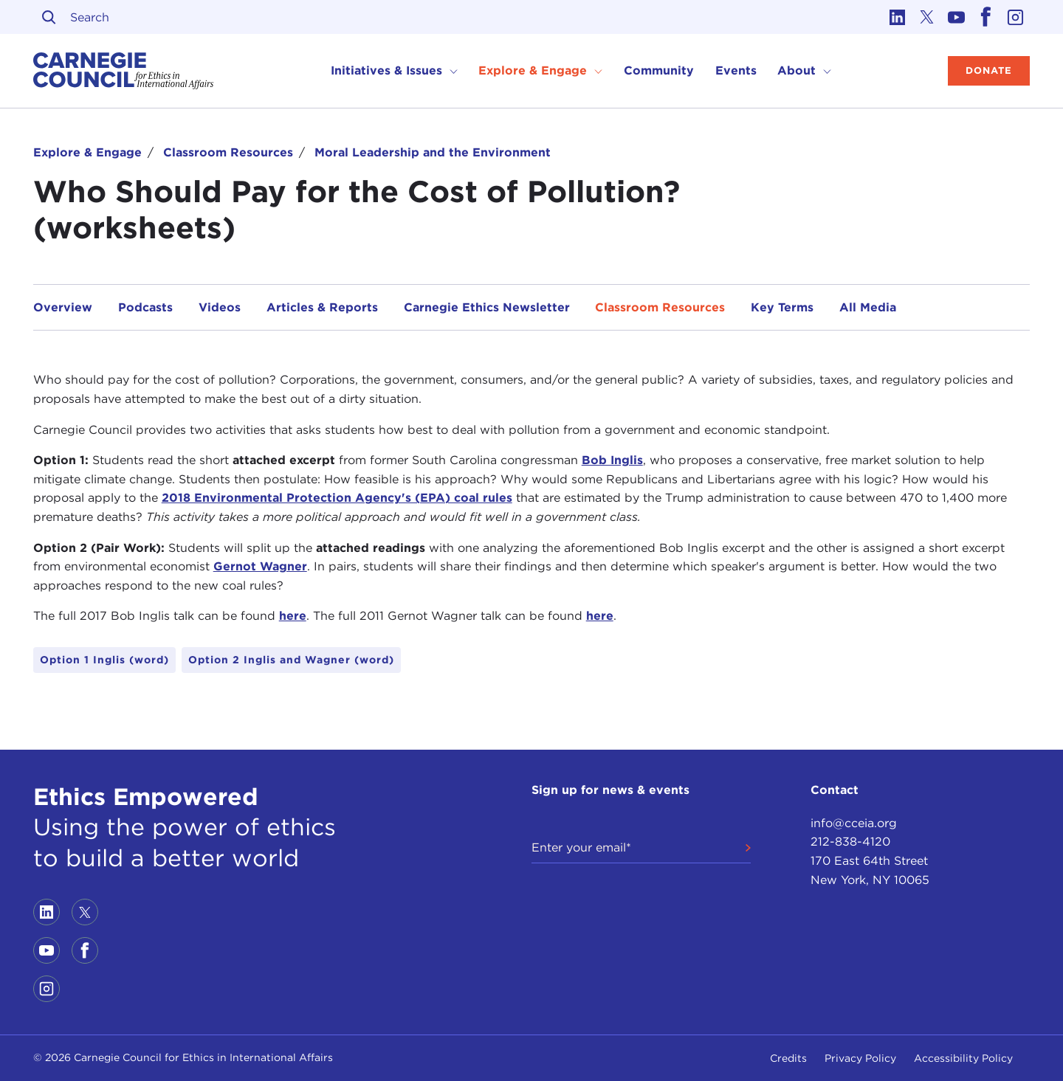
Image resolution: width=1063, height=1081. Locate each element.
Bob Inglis (612, 460)
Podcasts (145, 307)
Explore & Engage (87, 152)
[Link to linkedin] (897, 17)
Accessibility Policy (963, 1058)
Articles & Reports (322, 307)
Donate (989, 70)
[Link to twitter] (926, 17)
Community (659, 70)
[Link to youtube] (956, 17)
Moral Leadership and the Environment (432, 152)
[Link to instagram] (1015, 17)
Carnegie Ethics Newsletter (487, 307)
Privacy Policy (860, 1058)
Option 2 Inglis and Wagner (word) (291, 660)
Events (736, 70)
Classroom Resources (228, 152)
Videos (220, 307)
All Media (867, 307)
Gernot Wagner (260, 566)
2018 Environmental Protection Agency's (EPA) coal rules (337, 498)
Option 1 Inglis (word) (104, 660)
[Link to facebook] (985, 17)
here (292, 616)
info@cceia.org (854, 823)
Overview (62, 307)
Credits (788, 1058)
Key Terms (782, 307)
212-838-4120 (850, 842)
